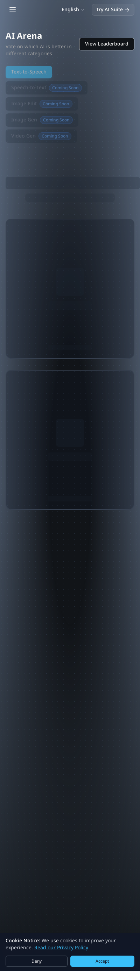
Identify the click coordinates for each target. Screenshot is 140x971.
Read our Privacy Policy (61, 947)
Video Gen (41, 136)
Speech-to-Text (46, 88)
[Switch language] (73, 10)
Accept (102, 961)
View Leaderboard (106, 44)
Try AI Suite (113, 9)
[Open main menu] (13, 10)
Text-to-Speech (29, 72)
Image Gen (42, 120)
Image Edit (41, 104)
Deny (36, 961)
